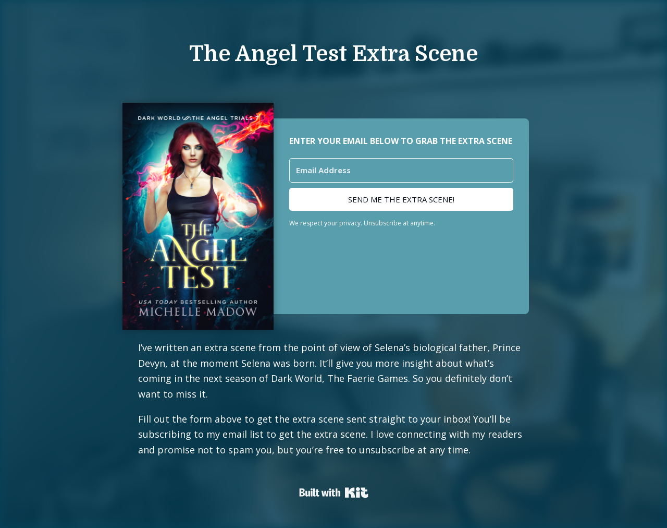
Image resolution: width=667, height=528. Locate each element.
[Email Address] (401, 170)
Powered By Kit (333, 492)
